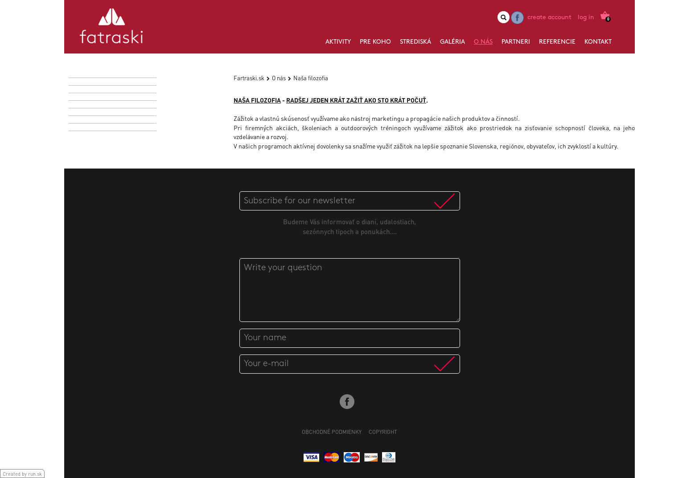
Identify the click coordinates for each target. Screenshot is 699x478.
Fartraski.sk (249, 78)
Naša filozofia (310, 78)
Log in (586, 17)
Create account (549, 17)
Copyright (383, 432)
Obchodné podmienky (332, 432)
